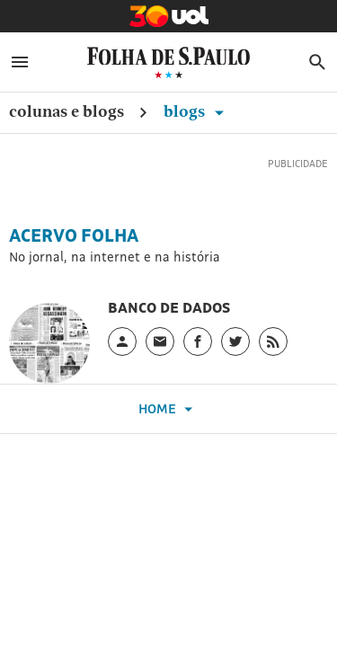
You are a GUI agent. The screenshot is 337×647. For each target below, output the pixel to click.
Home (168, 409)
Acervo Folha (73, 235)
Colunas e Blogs (66, 111)
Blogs (197, 111)
